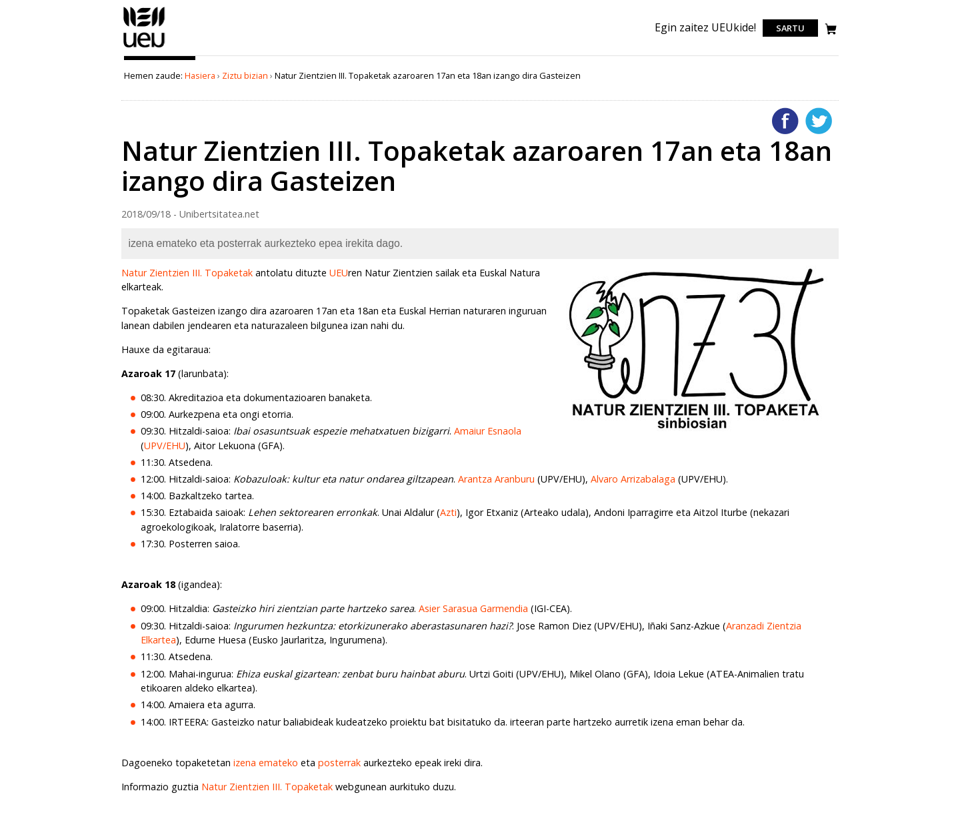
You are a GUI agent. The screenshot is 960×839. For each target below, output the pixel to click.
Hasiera (200, 75)
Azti (448, 512)
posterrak (339, 762)
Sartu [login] (790, 28)
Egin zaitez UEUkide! (705, 27)
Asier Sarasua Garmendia (473, 608)
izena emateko (265, 762)
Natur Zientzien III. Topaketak (187, 272)
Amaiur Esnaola (487, 431)
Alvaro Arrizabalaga (633, 479)
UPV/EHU (164, 445)
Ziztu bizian (245, 75)
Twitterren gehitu (818, 120)
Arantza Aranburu (496, 479)
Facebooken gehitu (785, 120)
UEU (338, 272)
